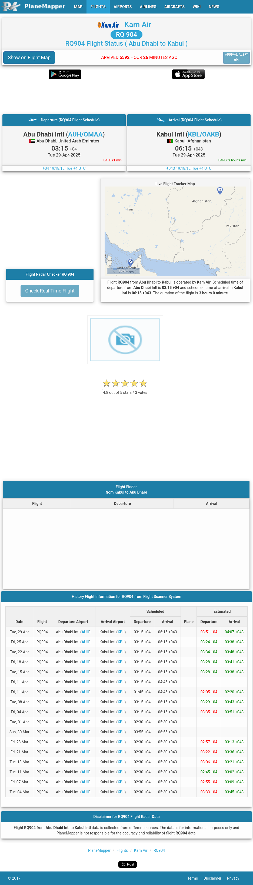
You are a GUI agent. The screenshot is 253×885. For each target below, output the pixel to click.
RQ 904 (126, 34)
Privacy (236, 878)
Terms (195, 878)
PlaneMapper (99, 850)
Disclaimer (215, 878)
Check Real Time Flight (50, 291)
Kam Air (137, 24)
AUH (85, 632)
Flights (122, 850)
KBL (121, 632)
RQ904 (159, 850)
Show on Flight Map (29, 57)
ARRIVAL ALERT (236, 57)
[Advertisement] (126, 96)
